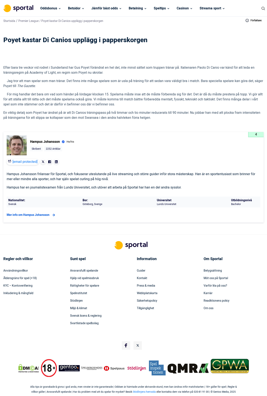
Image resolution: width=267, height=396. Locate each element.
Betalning (136, 8)
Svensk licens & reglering (86, 316)
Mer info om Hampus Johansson (31, 215)
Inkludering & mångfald (18, 293)
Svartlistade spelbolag (84, 323)
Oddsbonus (48, 8)
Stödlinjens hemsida (144, 392)
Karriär (208, 293)
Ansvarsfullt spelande (84, 271)
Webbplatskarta (147, 293)
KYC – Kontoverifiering (18, 286)
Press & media (146, 286)
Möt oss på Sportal (216, 278)
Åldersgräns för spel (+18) (20, 278)
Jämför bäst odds (104, 8)
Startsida (9, 21)
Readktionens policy (216, 301)
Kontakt (142, 278)
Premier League (28, 21)
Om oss (208, 308)
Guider (141, 271)
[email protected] (25, 161)
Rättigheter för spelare (84, 286)
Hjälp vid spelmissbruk (84, 278)
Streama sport (210, 8)
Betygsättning (213, 271)
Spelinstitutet (78, 293)
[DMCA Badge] (28, 368)
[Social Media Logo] (126, 345)
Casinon (183, 8)
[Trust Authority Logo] (69, 368)
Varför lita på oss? (215, 286)
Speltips (160, 8)
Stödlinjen (76, 301)
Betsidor (74, 8)
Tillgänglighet (145, 308)
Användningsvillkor (15, 271)
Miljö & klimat (78, 308)
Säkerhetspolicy (147, 301)
